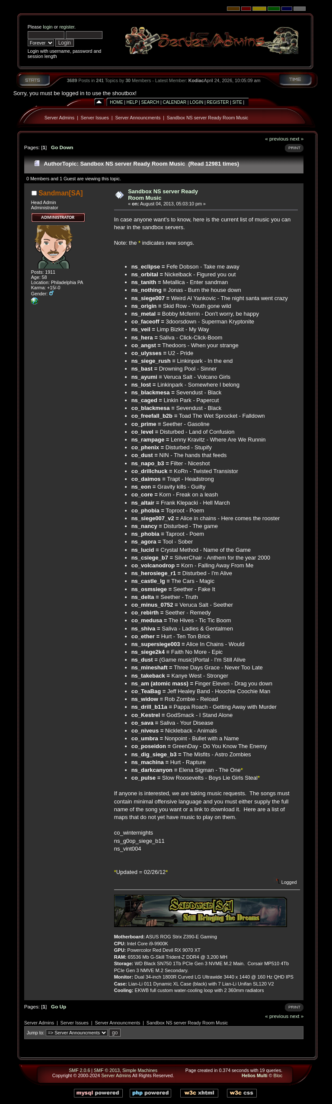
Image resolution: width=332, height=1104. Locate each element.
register (66, 26)
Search (150, 102)
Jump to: (36, 1032)
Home (116, 102)
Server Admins (59, 117)
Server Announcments (137, 117)
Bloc (278, 1075)
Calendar (174, 102)
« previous (276, 138)
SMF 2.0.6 (79, 1070)
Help (131, 102)
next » (296, 138)
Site (237, 102)
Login (196, 102)
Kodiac (196, 80)
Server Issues (95, 117)
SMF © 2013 (107, 1070)
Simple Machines (139, 1070)
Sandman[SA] (60, 193)
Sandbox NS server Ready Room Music (207, 117)
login (48, 26)
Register (218, 102)
